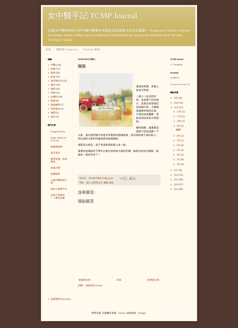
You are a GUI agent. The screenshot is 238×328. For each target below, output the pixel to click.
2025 (176, 98)
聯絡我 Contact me (66, 49)
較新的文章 (84, 280)
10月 (179, 121)
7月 (179, 140)
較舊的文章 (153, 280)
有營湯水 (55, 109)
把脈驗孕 (55, 174)
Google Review (58, 131)
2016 (176, 175)
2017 (176, 170)
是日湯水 (55, 153)
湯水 (53, 116)
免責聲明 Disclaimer (61, 299)
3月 (179, 159)
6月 (179, 145)
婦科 (53, 89)
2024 (176, 103)
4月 (179, 155)
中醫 (53, 65)
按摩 (53, 92)
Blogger (142, 313)
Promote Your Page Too (180, 84)
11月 (179, 116)
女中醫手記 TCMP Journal (92, 15)
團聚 (106, 183)
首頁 (48, 49)
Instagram (178, 64)
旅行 (88, 183)
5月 (179, 150)
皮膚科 (54, 96)
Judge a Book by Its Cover (58, 139)
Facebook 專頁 (91, 49)
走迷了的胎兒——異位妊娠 (58, 196)
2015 (176, 179)
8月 (179, 136)
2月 (179, 164)
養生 (53, 85)
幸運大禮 (55, 168)
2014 (176, 184)
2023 (176, 107)
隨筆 (111, 183)
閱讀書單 (55, 105)
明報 (53, 100)
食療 (53, 69)
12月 (179, 111)
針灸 (53, 76)
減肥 (53, 112)
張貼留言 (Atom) (94, 285)
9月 (179, 126)
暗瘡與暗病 (56, 146)
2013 (176, 189)
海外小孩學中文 (59, 189)
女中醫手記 (174, 78)
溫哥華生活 (97, 183)
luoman (122, 313)
